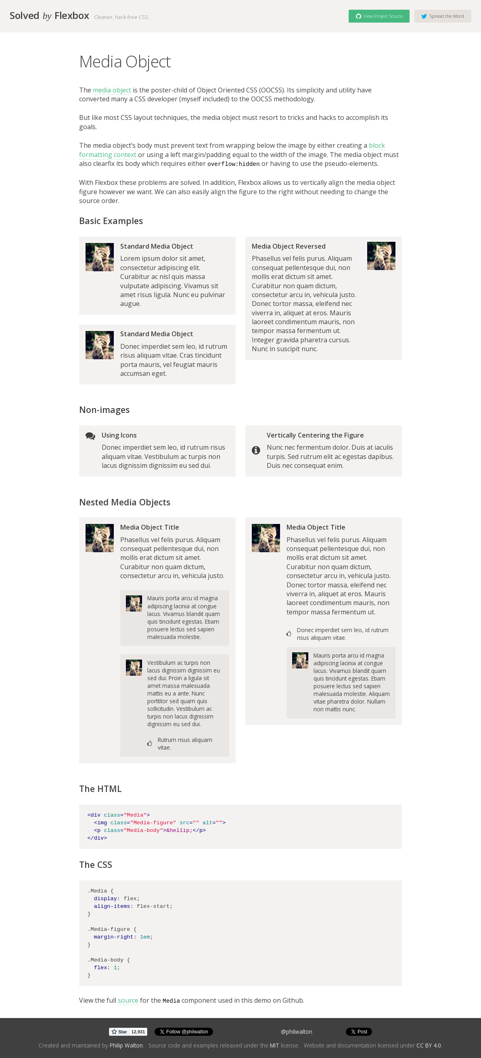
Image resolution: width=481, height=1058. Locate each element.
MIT (274, 1044)
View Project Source (379, 16)
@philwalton (296, 1031)
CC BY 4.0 (428, 1044)
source (128, 999)
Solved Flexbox (49, 15)
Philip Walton (126, 1044)
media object (112, 90)
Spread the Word (442, 16)
